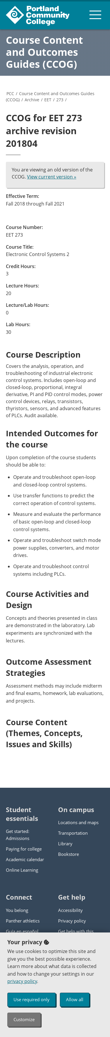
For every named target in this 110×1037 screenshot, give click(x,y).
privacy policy (22, 981)
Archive (32, 99)
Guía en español (22, 931)
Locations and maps (78, 822)
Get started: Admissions (17, 834)
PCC (10, 93)
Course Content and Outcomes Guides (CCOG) (44, 52)
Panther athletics (23, 921)
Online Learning (22, 870)
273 (59, 99)
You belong (17, 910)
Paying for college (24, 849)
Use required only (31, 999)
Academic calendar (25, 859)
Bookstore (68, 854)
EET (47, 99)
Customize (24, 1019)
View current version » (51, 177)
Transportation (73, 833)
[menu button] (95, 14)
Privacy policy (72, 921)
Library (65, 843)
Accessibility (70, 910)
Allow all (74, 999)
